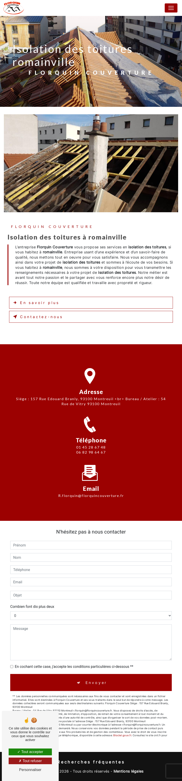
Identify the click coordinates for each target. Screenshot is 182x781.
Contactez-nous (37, 317)
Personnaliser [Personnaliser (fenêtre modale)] (30, 770)
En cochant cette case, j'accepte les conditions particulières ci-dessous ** (74, 666)
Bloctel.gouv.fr (122, 735)
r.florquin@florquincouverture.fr (91, 490)
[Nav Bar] (171, 7)
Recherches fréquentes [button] (91, 762)
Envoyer (96, 682)
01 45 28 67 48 (91, 452)
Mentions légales (129, 771)
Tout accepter (30, 752)
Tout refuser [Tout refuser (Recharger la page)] (30, 761)
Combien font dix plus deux (32, 606)
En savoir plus (35, 303)
